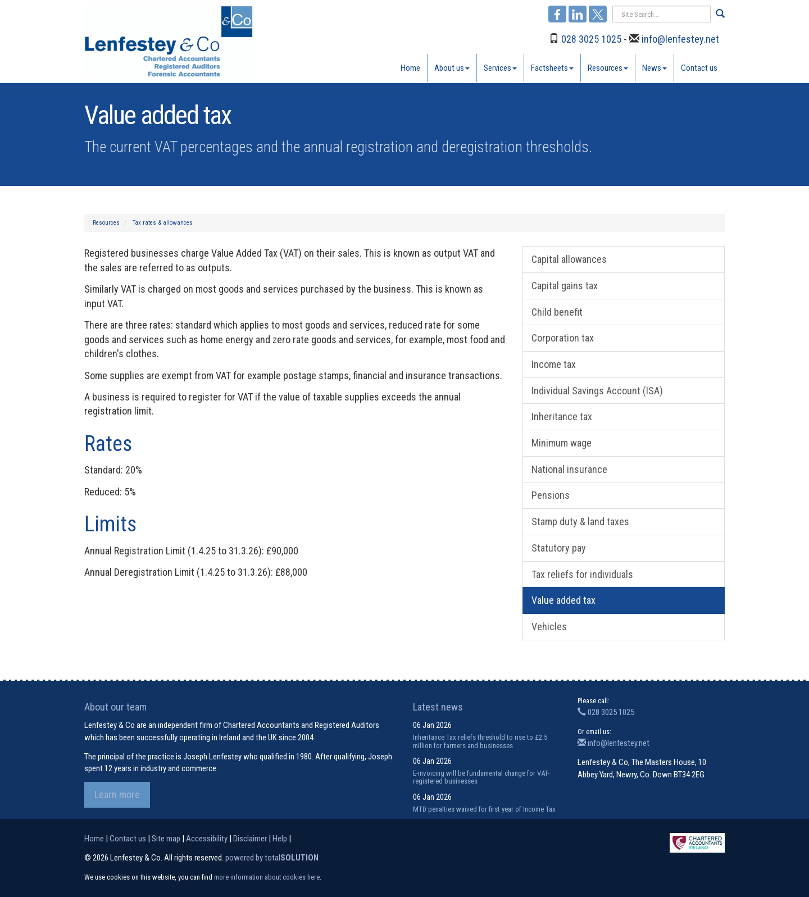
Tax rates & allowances (163, 222)
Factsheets (552, 68)
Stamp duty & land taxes (580, 521)
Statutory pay (558, 548)
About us (452, 68)
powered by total (272, 858)
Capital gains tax (564, 286)
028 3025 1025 (591, 39)
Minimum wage (561, 443)
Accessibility (207, 839)
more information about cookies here (267, 877)
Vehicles (549, 626)
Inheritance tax (561, 416)
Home (410, 68)
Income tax (553, 364)
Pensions (550, 495)
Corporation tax (562, 338)
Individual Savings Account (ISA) (597, 391)
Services (500, 68)
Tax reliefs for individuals (582, 574)
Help (279, 839)
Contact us (699, 68)
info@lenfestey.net (680, 39)
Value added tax (563, 600)
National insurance (569, 469)
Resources (608, 68)
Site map (166, 839)
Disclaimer (250, 839)
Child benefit (557, 312)
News (654, 68)
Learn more (117, 794)
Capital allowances (569, 259)
